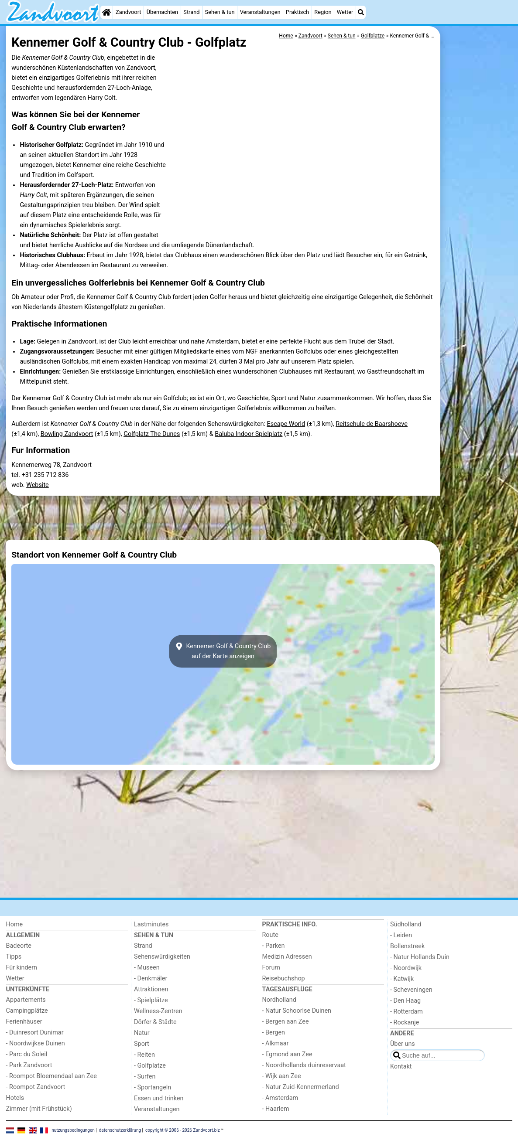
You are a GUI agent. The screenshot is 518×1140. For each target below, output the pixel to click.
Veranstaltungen (260, 12)
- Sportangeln (152, 1087)
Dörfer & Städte (155, 1022)
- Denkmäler (150, 978)
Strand (191, 12)
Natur (142, 1033)
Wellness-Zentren (158, 1011)
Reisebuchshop (283, 978)
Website (37, 485)
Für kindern (22, 967)
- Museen (147, 967)
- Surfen (144, 1076)
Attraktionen (151, 989)
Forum (271, 967)
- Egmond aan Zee (287, 1054)
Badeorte (18, 945)
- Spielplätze (151, 1000)
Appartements (26, 1000)
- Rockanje (404, 1022)
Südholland (406, 924)
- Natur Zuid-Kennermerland (300, 1087)
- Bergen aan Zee (285, 1021)
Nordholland (279, 1000)
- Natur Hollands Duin (419, 957)
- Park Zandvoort (29, 1065)
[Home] (106, 12)
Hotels (15, 1098)
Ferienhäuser (24, 1021)
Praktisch (297, 12)
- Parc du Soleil (27, 1054)
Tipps (14, 956)
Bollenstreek (407, 946)
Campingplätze (27, 1010)
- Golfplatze (150, 1065)
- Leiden (401, 935)
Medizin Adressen (287, 956)
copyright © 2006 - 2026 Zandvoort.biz (182, 1130)
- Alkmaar (275, 1043)
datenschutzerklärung (120, 1130)
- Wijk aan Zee (281, 1076)
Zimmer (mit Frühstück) (39, 1109)
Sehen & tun (220, 12)
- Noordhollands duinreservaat (304, 1065)
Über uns (402, 1044)
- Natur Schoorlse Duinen (297, 1010)
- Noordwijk (406, 968)
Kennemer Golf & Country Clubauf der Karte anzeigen (223, 651)
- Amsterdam (280, 1098)
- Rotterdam (406, 1011)
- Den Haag (405, 1000)
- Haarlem (275, 1109)
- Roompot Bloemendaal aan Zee (51, 1076)
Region (322, 12)
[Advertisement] (477, 226)
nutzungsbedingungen (73, 1130)
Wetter (345, 12)
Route (270, 935)
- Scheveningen (411, 990)
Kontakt (401, 1066)
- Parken (273, 945)
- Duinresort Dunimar (35, 1032)
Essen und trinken (159, 1098)
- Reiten (144, 1054)
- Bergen (273, 1032)
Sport (141, 1044)
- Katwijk (402, 979)
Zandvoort (128, 12)
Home (14, 924)
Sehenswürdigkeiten (162, 956)
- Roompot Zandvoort (35, 1087)
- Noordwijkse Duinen (35, 1043)
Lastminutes (151, 924)
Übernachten (162, 12)
